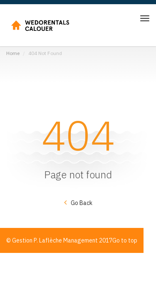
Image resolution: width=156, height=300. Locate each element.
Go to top (124, 240)
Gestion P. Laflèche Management (55, 240)
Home (13, 53)
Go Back (81, 203)
